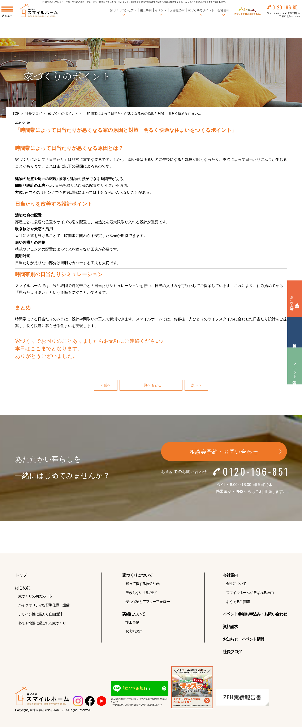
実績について (133, 614)
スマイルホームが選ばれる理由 (249, 593)
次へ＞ (196, 385)
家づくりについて (137, 576)
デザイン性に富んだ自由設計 (40, 615)
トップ (20, 576)
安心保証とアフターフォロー (147, 602)
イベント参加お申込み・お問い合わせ (255, 614)
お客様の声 (173, 12)
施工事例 (142, 12)
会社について (236, 584)
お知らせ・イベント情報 (243, 639)
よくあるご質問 (238, 602)
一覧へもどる (151, 385)
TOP (16, 113)
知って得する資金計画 (142, 584)
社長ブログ (33, 113)
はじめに (22, 588)
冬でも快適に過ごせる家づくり (42, 624)
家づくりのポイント (63, 113)
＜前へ (105, 385)
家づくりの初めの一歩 (35, 597)
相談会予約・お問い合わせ (224, 452)
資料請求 (230, 627)
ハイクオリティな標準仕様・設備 (43, 606)
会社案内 (230, 576)
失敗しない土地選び (140, 593)
